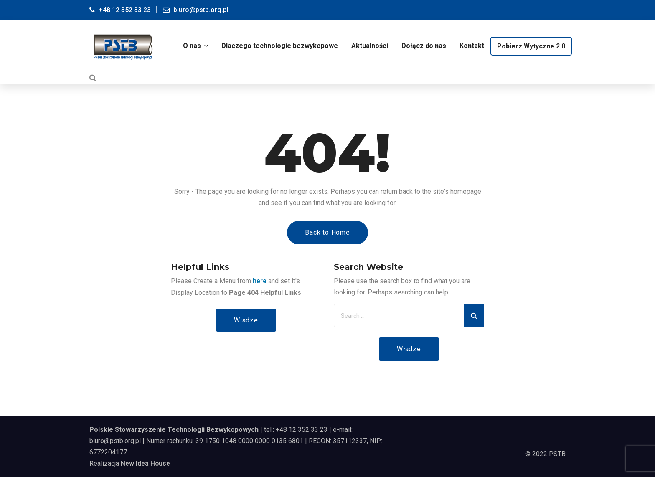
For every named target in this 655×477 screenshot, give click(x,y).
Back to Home (327, 232)
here (260, 280)
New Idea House (145, 463)
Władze (246, 319)
